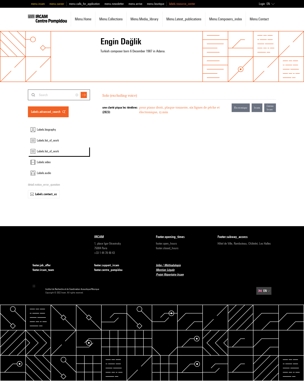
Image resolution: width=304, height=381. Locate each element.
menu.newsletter (114, 4)
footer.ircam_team (46, 270)
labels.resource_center (182, 4)
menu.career (56, 4)
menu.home (83, 19)
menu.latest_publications (183, 19)
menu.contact (259, 19)
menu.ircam (38, 4)
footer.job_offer (44, 265)
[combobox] (59, 95)
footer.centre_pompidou (110, 270)
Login (262, 4)
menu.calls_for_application (84, 4)
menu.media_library (144, 19)
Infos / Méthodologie (170, 265)
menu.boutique (155, 4)
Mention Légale (167, 270)
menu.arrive (135, 4)
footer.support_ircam (109, 265)
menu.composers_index (225, 19)
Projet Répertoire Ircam (172, 275)
